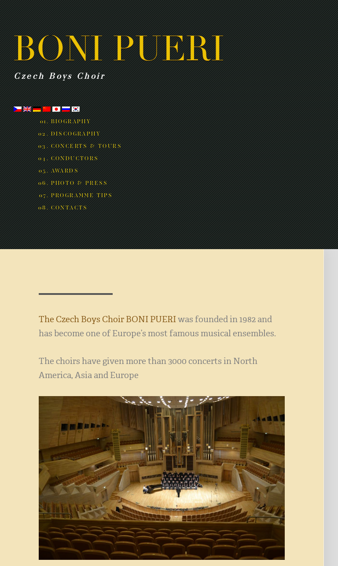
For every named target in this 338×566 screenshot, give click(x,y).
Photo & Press (79, 183)
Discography (76, 133)
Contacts (69, 207)
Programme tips (82, 195)
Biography (71, 121)
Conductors (75, 158)
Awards (65, 170)
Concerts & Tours (86, 146)
